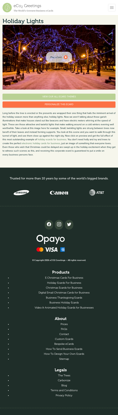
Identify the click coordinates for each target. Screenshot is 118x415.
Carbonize (64, 380)
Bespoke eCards (64, 343)
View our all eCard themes (59, 96)
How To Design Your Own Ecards (64, 353)
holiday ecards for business (52, 139)
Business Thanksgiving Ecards (64, 297)
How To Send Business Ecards (64, 349)
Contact (64, 334)
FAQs (64, 329)
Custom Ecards (64, 339)
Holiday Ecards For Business (64, 282)
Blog (64, 385)
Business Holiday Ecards (64, 302)
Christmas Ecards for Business (64, 287)
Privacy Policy (64, 395)
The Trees (64, 375)
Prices (64, 324)
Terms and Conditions (64, 390)
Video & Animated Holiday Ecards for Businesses (64, 307)
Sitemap (64, 358)
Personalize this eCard (59, 104)
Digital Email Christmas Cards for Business (64, 292)
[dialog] (59, 57)
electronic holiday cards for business (41, 143)
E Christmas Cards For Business (64, 277)
